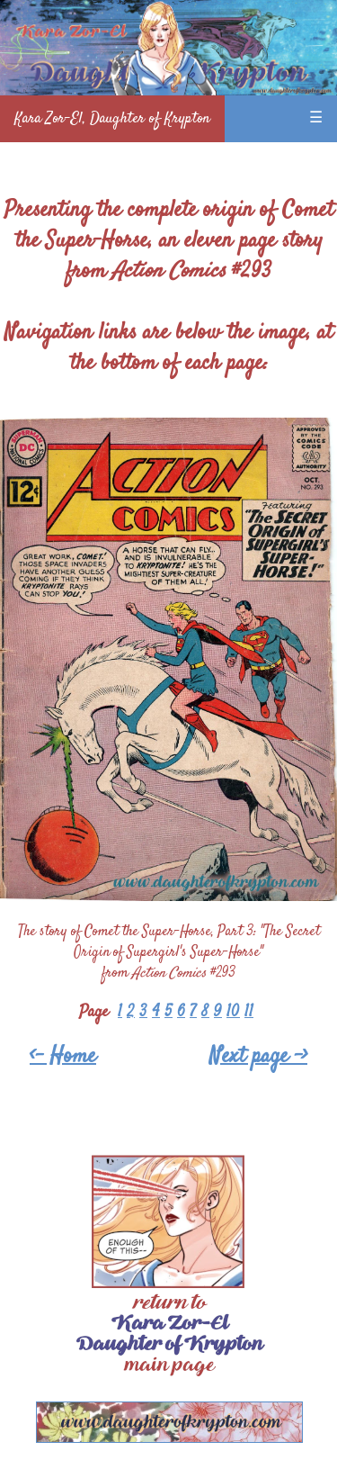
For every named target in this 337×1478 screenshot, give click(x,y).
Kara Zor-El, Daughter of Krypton (112, 119)
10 (233, 1012)
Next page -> (258, 1056)
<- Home (63, 1056)
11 (248, 1012)
